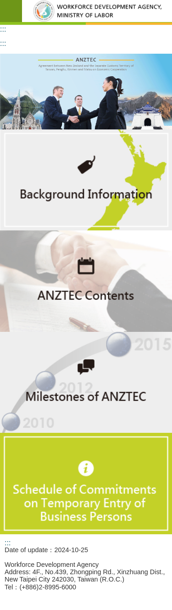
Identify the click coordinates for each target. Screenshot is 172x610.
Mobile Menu (11, 11)
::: (3, 29)
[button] (86, 91)
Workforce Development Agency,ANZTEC (97, 11)
